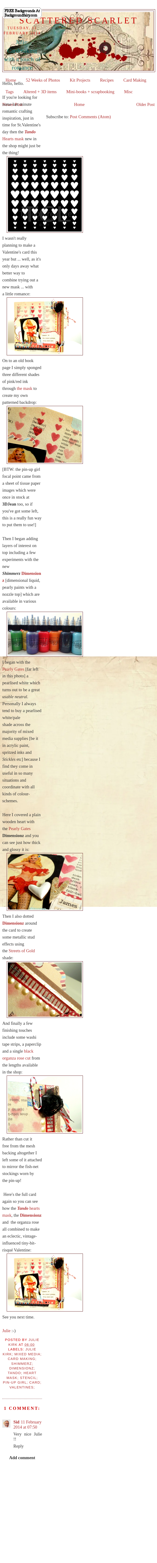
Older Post (145, 104)
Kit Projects (80, 80)
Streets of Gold (22, 950)
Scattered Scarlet (78, 20)
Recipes (107, 80)
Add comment (22, 1457)
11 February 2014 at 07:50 (27, 1424)
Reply (18, 1446)
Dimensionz (13, 923)
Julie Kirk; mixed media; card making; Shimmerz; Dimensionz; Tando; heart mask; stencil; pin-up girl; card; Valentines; (22, 1368)
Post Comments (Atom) (90, 116)
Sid (16, 1422)
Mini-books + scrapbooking (90, 91)
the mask (24, 388)
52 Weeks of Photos (43, 80)
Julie (6, 1330)
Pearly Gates (13, 669)
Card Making (134, 80)
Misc (128, 91)
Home (79, 104)
